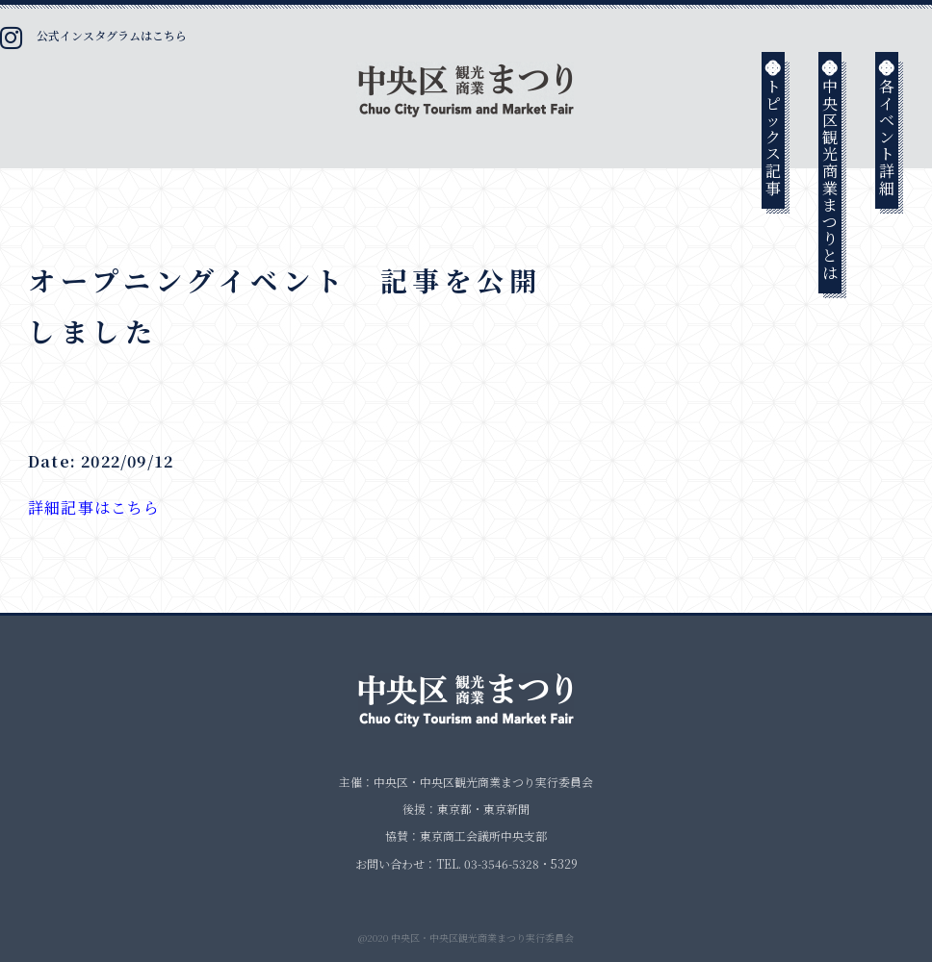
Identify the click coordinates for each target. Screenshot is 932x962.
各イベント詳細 (887, 126)
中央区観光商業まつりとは (830, 169)
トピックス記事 (774, 126)
